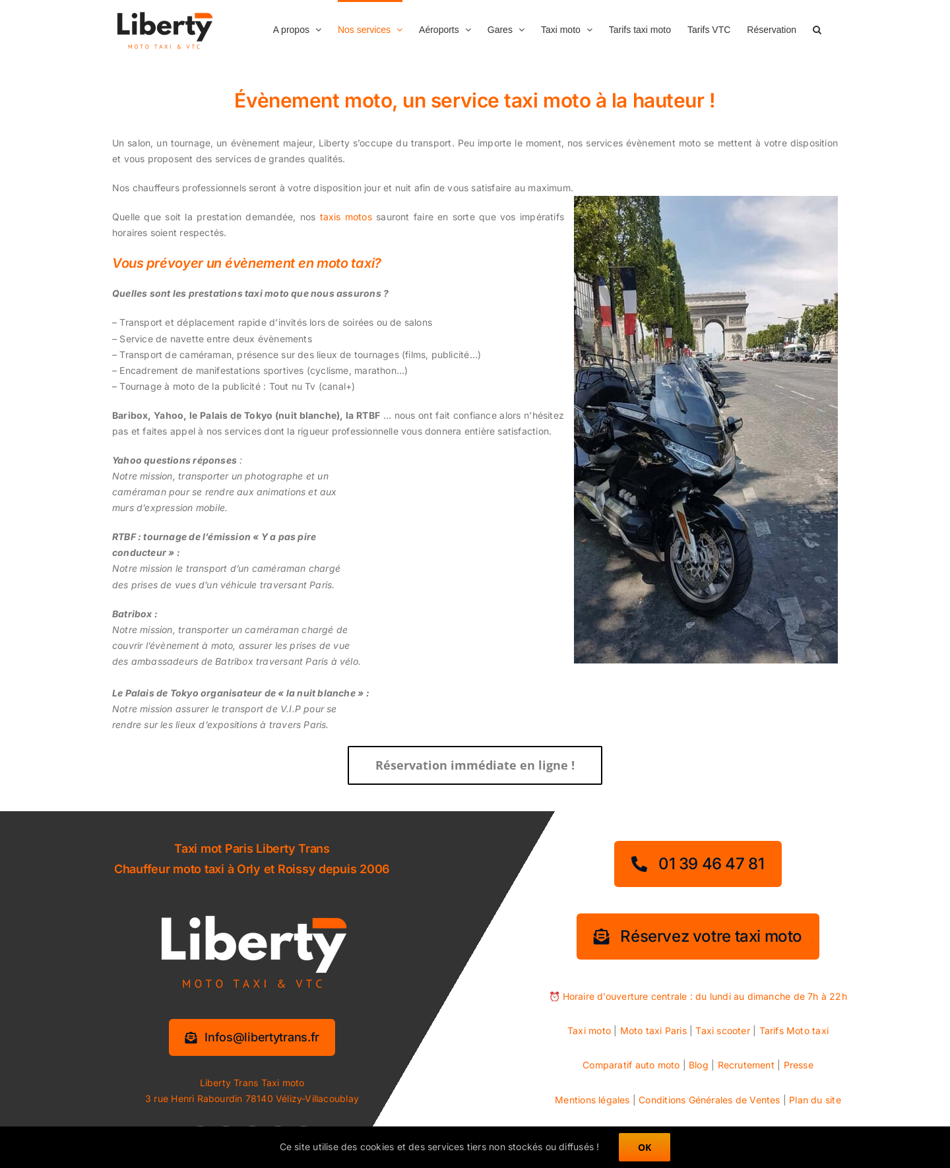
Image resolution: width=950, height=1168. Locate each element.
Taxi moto (589, 1030)
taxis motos (346, 216)
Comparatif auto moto (631, 1064)
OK (644, 1147)
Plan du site (815, 1099)
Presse (798, 1064)
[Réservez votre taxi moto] (698, 936)
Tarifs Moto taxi (794, 1030)
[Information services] (252, 1037)
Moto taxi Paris (653, 1030)
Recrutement (746, 1064)
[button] (817, 28)
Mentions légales (592, 1099)
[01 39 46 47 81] (697, 864)
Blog (699, 1064)
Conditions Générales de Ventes (709, 1099)
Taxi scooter (722, 1030)
